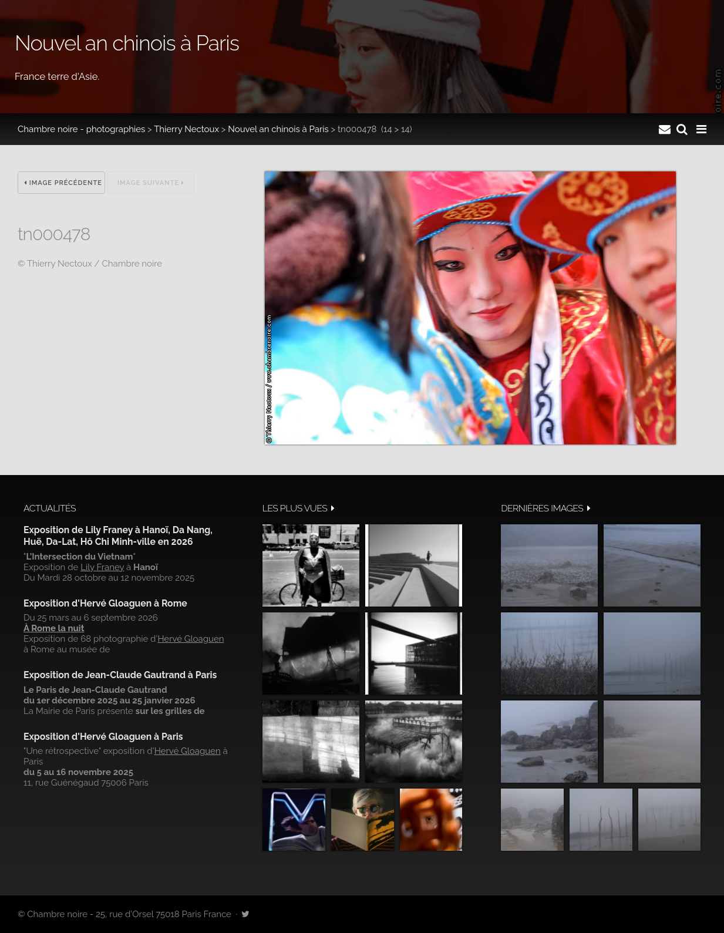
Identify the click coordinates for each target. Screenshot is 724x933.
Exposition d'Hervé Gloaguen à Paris (103, 736)
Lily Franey (102, 567)
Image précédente (63, 183)
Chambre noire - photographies (81, 129)
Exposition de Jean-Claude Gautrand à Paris (120, 675)
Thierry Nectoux (186, 129)
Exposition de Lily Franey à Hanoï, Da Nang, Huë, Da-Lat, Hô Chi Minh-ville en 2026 (118, 535)
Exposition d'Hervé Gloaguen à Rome (105, 603)
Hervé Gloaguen (190, 639)
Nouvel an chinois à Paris (278, 129)
